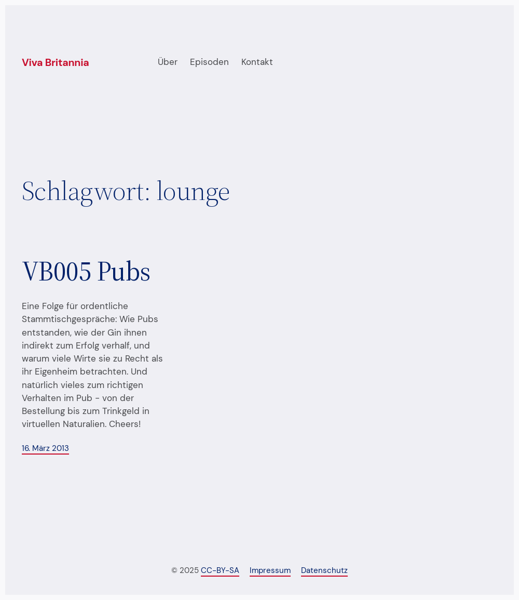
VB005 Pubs (86, 271)
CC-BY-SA (220, 571)
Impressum (270, 571)
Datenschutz (324, 571)
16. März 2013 (45, 449)
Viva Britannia (55, 62)
